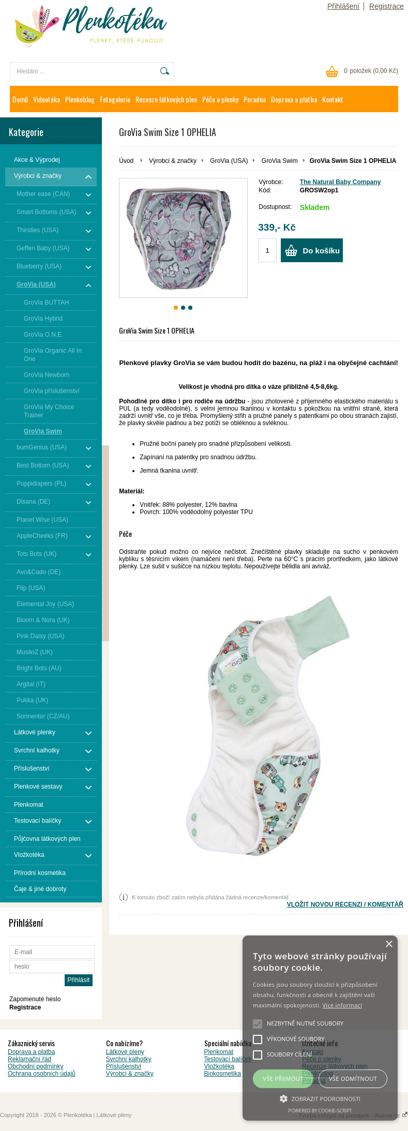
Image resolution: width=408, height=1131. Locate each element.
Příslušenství (124, 1066)
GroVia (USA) (229, 160)
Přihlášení (343, 6)
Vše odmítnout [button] (353, 1078)
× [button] (388, 944)
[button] (320, 1098)
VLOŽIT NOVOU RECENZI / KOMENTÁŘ (345, 904)
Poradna (255, 99)
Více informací (342, 1005)
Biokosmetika (222, 1073)
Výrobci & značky (173, 160)
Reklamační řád (29, 1059)
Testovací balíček (228, 1059)
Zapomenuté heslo (35, 999)
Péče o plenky (220, 99)
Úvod (126, 160)
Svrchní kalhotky (129, 1059)
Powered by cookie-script (320, 1110)
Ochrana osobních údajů (41, 1073)
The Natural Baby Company (340, 182)
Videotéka (46, 99)
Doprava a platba (294, 99)
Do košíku (321, 250)
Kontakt (332, 99)
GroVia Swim (280, 160)
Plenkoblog (80, 99)
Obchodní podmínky (35, 1066)
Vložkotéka (219, 1066)
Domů (20, 99)
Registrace (386, 6)
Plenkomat (219, 1051)
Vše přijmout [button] (283, 1078)
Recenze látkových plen (166, 99)
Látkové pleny (125, 1051)
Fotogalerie (115, 99)
